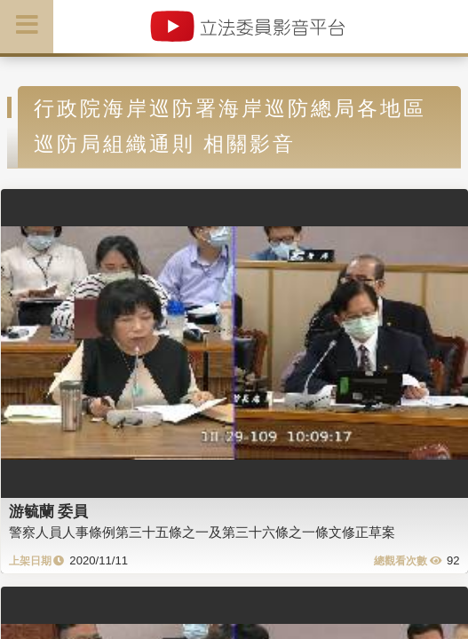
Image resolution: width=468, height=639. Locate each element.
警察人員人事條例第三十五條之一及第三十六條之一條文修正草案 (202, 532)
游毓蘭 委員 (49, 511)
